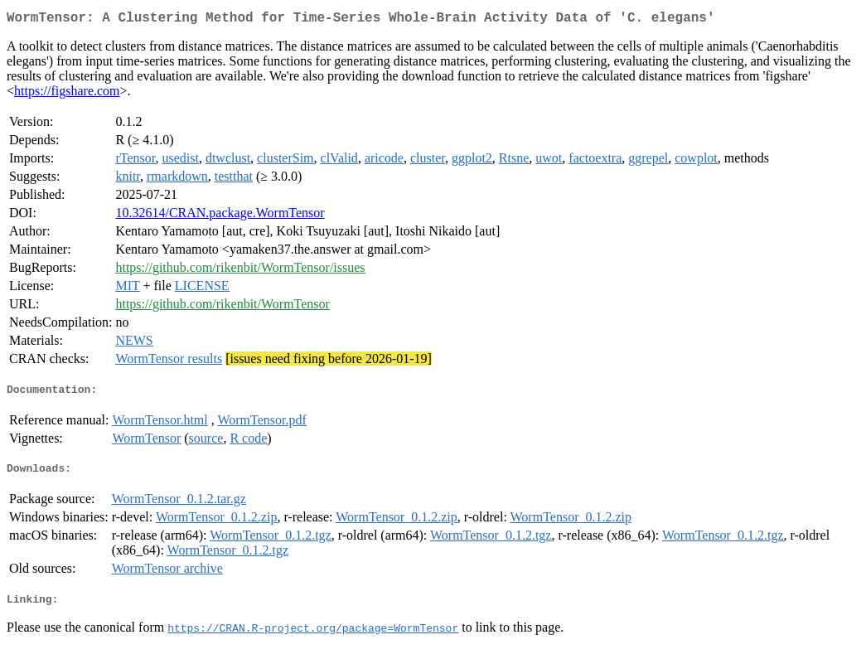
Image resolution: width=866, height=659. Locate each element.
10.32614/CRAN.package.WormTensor (219, 216)
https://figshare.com (67, 94)
